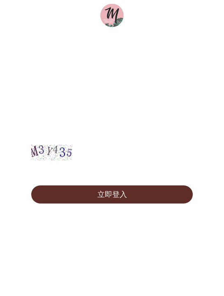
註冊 (41, 173)
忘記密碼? (176, 173)
